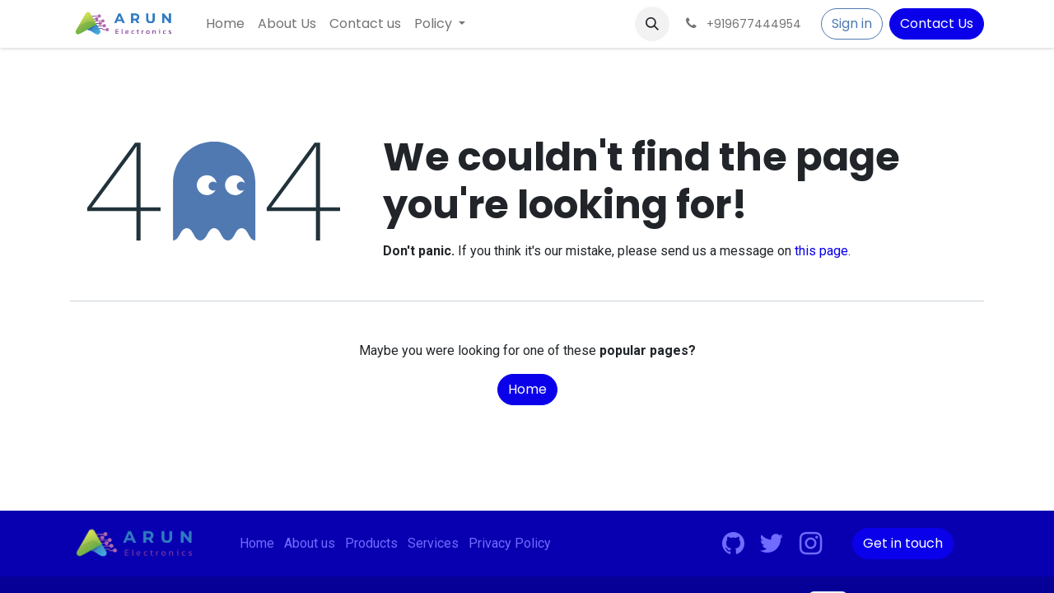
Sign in (852, 23)
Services (433, 543)
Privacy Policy (510, 543)
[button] (652, 24)
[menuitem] (225, 23)
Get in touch (903, 543)
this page (821, 251)
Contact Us (936, 23)
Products (371, 543)
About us (309, 543)
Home (527, 389)
